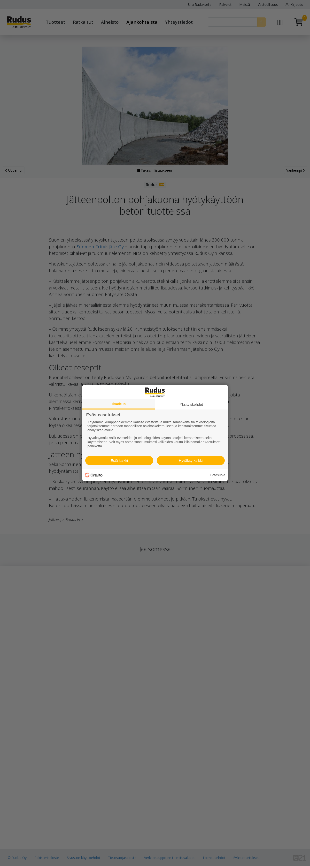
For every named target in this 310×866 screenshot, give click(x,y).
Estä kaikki (119, 460)
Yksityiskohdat (191, 404)
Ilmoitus (119, 404)
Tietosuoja (217, 475)
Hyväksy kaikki (190, 460)
